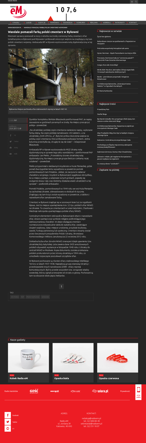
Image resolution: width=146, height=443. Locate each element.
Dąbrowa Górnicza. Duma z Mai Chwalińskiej (114, 152)
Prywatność (125, 391)
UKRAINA (45, 297)
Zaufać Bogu (102, 114)
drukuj (16, 147)
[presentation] (16, 432)
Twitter (16, 141)
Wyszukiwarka (136, 2)
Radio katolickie (11, 391)
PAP (22, 297)
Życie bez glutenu (104, 36)
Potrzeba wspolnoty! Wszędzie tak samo (113, 48)
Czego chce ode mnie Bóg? (107, 65)
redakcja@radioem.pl (91, 418)
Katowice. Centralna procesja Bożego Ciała (113, 140)
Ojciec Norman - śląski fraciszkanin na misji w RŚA (116, 53)
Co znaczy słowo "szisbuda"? (108, 164)
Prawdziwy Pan (103, 109)
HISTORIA (15, 297)
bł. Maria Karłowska (104, 91)
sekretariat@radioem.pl (91, 423)
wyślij (15, 154)
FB (15, 135)
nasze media (12, 0)
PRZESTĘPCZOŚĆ (32, 297)
